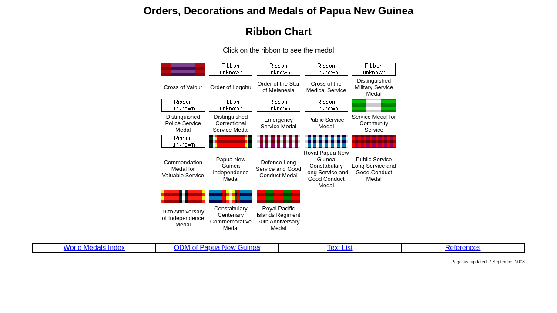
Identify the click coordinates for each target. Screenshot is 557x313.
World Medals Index (94, 247)
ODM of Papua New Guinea (217, 247)
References (463, 247)
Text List (340, 247)
